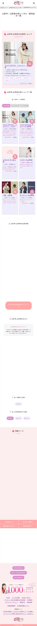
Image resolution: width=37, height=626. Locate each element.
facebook (18, 577)
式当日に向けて (26, 597)
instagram (18, 568)
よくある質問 (16, 597)
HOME (8, 597)
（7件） (32, 137)
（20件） (32, 203)
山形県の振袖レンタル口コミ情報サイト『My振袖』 (18, 611)
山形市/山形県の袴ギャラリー (18, 305)
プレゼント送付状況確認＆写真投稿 (15, 600)
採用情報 (29, 602)
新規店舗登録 (11, 605)
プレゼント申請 (27, 522)
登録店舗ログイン (23, 605)
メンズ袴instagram (18, 573)
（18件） (14, 137)
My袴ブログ (27, 526)
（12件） (30, 83)
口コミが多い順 (15, 105)
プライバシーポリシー (11, 602)
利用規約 (29, 600)
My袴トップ (9, 522)
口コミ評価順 (24, 105)
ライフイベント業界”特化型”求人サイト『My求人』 (18, 614)
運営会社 (22, 602)
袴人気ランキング (9, 526)
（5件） (15, 171)
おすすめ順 (6, 105)
